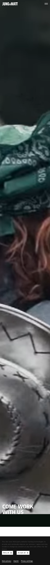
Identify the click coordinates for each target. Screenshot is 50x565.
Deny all (8, 552)
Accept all (23, 552)
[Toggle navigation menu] (46, 3)
